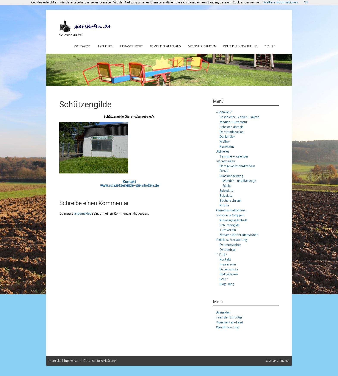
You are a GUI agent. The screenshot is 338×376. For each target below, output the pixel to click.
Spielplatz (226, 191)
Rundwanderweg (231, 176)
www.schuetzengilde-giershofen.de (129, 185)
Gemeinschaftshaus (165, 46)
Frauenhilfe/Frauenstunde (238, 235)
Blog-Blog (226, 284)
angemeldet (82, 213)
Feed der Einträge (229, 317)
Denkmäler (227, 136)
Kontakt (129, 181)
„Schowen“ (82, 46)
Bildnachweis (228, 274)
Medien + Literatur (233, 122)
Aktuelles (105, 46)
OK (306, 2)
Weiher (224, 141)
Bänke (227, 186)
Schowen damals (231, 127)
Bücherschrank (230, 200)
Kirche (224, 205)
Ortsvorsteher (230, 245)
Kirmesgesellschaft (233, 220)
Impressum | (73, 361)
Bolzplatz (226, 195)
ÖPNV (224, 171)
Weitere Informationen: (281, 2)
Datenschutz (228, 269)
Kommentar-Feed (229, 322)
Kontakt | (56, 361)
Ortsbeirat (227, 250)
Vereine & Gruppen (202, 46)
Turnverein (227, 230)
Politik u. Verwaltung (240, 46)
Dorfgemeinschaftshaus (237, 166)
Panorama (227, 146)
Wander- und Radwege (239, 181)
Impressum (227, 264)
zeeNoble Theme (277, 361)
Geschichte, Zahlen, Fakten (239, 117)
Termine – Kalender (234, 156)
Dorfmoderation (231, 132)
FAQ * (223, 279)
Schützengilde (229, 225)
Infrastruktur (131, 46)
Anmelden (223, 312)
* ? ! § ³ (270, 46)
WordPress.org (227, 327)
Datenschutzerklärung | (100, 361)
